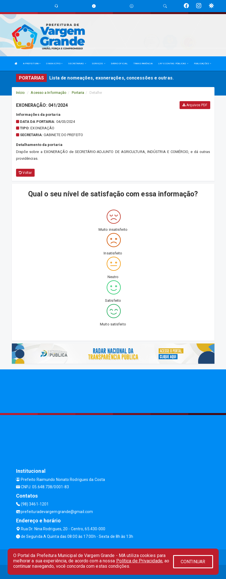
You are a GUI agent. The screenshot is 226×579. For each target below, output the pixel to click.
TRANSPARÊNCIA (143, 63)
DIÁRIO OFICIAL (119, 63)
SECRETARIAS (77, 63)
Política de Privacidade (139, 561)
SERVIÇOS (98, 63)
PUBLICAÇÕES (202, 63)
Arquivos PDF (194, 105)
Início (20, 92)
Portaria (78, 92)
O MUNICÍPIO (54, 63)
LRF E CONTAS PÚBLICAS (173, 63)
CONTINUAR (193, 561)
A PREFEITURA (32, 63)
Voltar (25, 173)
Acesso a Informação (48, 92)
